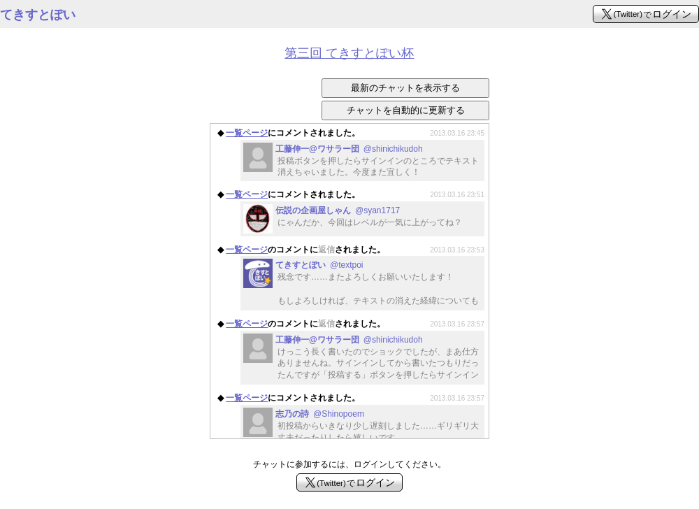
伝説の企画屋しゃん (337, 210)
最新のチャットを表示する (405, 88)
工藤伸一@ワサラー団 (349, 149)
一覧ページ (247, 133)
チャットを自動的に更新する (406, 110)
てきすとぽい (37, 14)
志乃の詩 (319, 414)
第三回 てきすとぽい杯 (349, 53)
